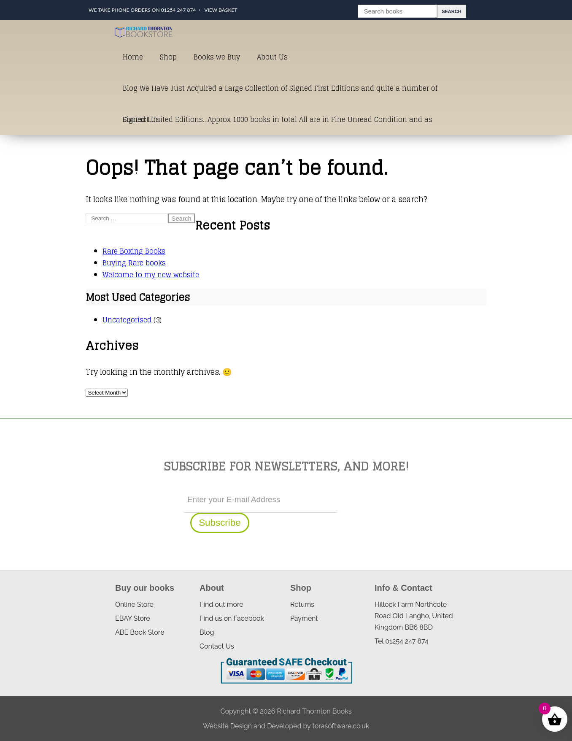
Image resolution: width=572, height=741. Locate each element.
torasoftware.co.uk (340, 726)
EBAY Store (132, 618)
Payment (304, 618)
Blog (207, 632)
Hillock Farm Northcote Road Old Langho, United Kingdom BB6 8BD (414, 615)
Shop (168, 57)
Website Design (227, 726)
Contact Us (141, 119)
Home (133, 57)
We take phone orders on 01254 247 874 (142, 10)
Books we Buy (217, 57)
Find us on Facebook (232, 618)
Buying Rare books (134, 263)
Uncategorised (127, 320)
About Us (272, 57)
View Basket (220, 10)
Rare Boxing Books (134, 251)
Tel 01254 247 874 (401, 641)
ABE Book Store (140, 632)
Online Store (134, 604)
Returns (302, 604)
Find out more (221, 604)
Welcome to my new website (151, 275)
